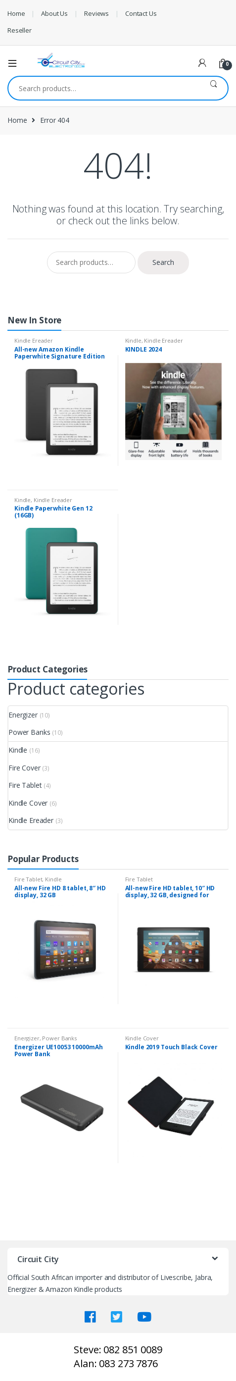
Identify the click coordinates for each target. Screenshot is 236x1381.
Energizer (23, 714)
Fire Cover (24, 767)
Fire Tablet (25, 785)
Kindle (133, 340)
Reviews (96, 13)
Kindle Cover (27, 803)
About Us (54, 13)
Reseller (19, 30)
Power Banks (29, 732)
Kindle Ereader (33, 340)
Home (16, 13)
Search (213, 88)
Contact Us (141, 13)
